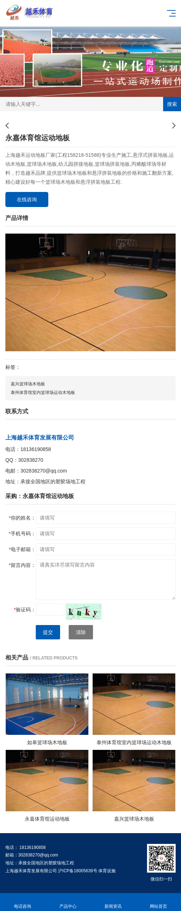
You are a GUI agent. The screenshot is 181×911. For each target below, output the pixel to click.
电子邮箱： (22, 549)
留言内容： (22, 565)
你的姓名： (22, 518)
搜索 (172, 104)
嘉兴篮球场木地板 (28, 383)
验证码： (25, 609)
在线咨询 (27, 199)
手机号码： (22, 533)
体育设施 (107, 870)
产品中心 (68, 902)
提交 (48, 632)
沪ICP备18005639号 (77, 870)
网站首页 (158, 902)
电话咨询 (22, 902)
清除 (81, 632)
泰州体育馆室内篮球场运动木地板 (43, 392)
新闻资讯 (113, 902)
